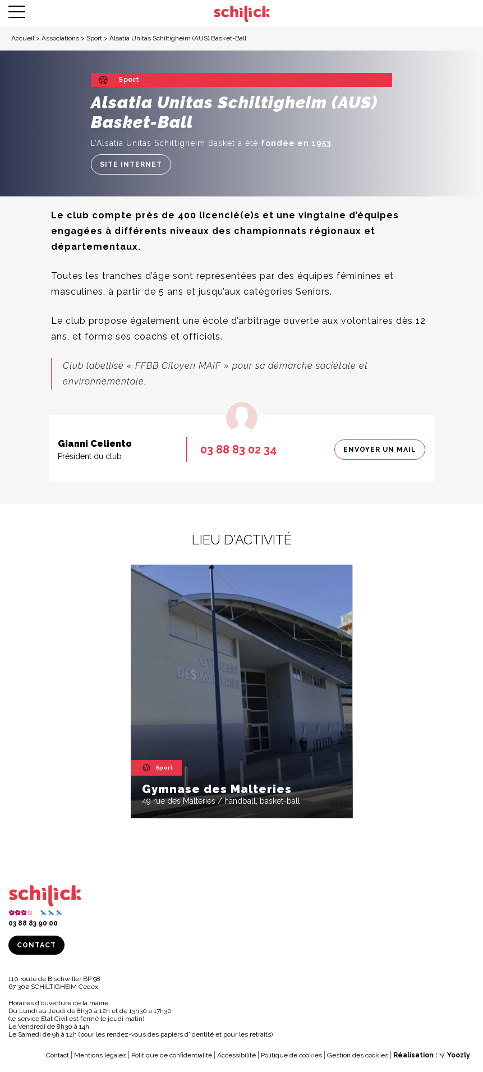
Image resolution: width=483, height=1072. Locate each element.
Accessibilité (236, 1055)
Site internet (131, 164)
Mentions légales (100, 1055)
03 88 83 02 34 (238, 449)
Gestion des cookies (357, 1055)
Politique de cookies (291, 1055)
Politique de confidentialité (171, 1055)
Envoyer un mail (379, 449)
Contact (36, 945)
